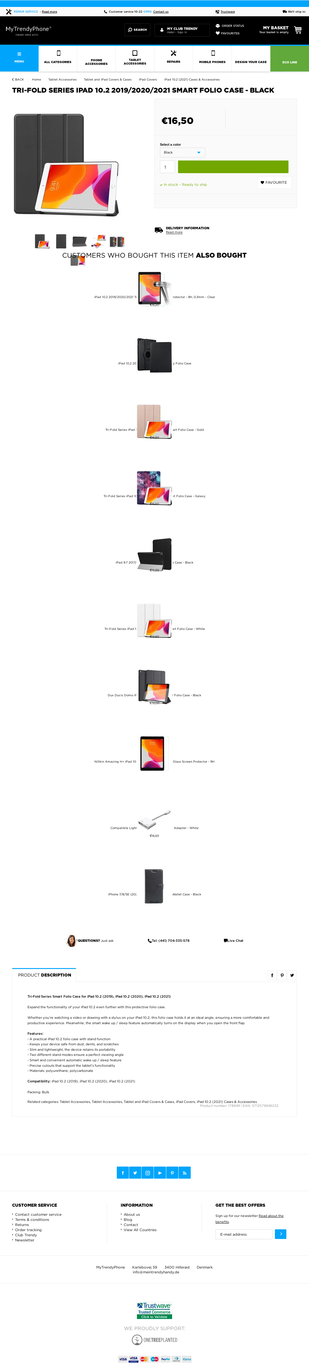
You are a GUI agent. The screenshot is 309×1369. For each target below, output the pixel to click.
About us (132, 1214)
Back (19, 79)
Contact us (161, 12)
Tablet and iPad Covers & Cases (149, 1102)
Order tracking (28, 1230)
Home (36, 79)
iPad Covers (185, 1102)
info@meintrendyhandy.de (156, 1272)
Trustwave (225, 12)
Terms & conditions (32, 1219)
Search (137, 30)
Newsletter (24, 1240)
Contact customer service (38, 1214)
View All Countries (140, 1230)
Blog (128, 1219)
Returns (22, 1225)
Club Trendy (26, 1235)
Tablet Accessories (75, 1102)
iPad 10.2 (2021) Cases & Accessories (227, 1102)
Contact (131, 1225)
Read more (49, 12)
